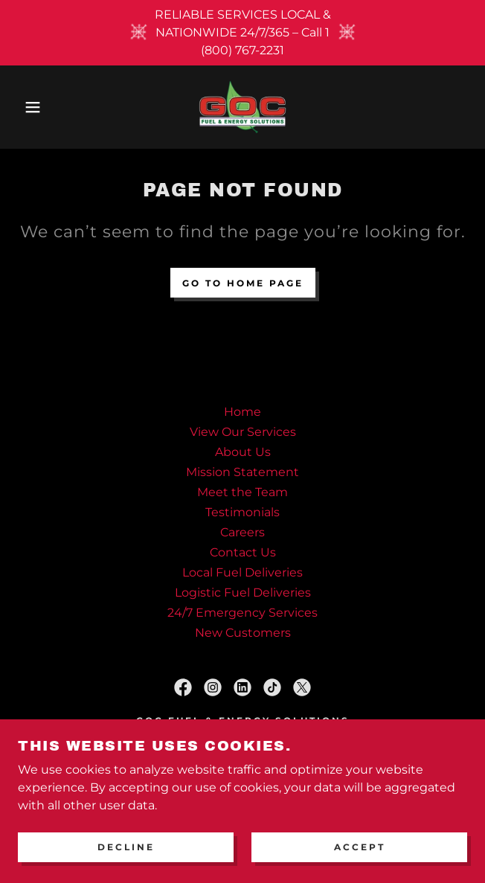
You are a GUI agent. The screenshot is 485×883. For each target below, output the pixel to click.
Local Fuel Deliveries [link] (242, 572)
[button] (32, 107)
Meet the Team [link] (242, 492)
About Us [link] (243, 452)
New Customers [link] (243, 633)
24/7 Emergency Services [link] (242, 613)
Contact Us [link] (243, 552)
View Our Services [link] (243, 432)
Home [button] (242, 412)
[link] (242, 107)
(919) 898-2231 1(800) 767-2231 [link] (242, 771)
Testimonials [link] (242, 512)
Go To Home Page (242, 283)
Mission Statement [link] (242, 472)
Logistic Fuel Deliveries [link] (243, 592)
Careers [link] (242, 532)
